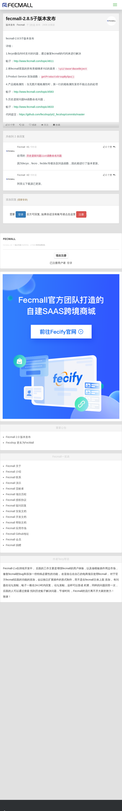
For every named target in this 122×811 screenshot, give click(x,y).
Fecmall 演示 (13, 482)
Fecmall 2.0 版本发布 (18, 436)
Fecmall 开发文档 (16, 516)
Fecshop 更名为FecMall (20, 442)
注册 (81, 214)
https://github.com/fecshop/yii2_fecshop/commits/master (52, 114)
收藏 (56, 125)
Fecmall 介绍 (13, 471)
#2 (28, 175)
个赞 (10, 125)
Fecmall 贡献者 (15, 488)
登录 (20, 214)
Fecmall (21, 25)
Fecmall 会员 (13, 539)
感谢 (32, 125)
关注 (44, 125)
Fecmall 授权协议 (16, 499)
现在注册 (61, 255)
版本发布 (10, 25)
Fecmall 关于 (13, 465)
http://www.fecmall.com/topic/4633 (34, 106)
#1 (28, 147)
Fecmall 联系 (13, 477)
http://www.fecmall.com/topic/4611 (34, 61)
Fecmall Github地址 (17, 533)
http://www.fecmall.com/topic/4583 (34, 91)
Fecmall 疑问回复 (16, 505)
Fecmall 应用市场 (16, 528)
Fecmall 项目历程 (16, 494)
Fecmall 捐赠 (13, 545)
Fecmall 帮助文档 (16, 522)
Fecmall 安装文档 (16, 511)
